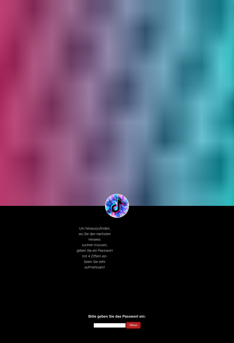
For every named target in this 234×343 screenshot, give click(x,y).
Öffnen (133, 325)
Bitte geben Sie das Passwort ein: (117, 316)
